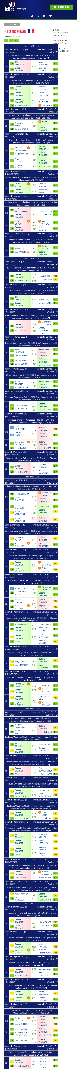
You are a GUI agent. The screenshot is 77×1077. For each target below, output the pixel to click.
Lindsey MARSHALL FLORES (43, 330)
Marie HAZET (20, 448)
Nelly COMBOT (21, 661)
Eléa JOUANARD (21, 355)
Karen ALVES (20, 248)
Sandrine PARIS (21, 818)
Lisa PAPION (47, 105)
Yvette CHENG (46, 925)
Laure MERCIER (21, 665)
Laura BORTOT (46, 506)
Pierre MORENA (46, 349)
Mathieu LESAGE (22, 494)
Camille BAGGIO (21, 129)
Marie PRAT (48, 214)
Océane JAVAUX (46, 969)
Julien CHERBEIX (46, 744)
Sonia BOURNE (46, 922)
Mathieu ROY (20, 624)
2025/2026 (21, 9)
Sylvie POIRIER (46, 953)
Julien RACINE (47, 624)
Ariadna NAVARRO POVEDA (43, 947)
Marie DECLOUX (22, 280)
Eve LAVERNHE (21, 796)
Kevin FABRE (47, 685)
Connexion (61, 7)
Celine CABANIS (46, 299)
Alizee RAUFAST (46, 877)
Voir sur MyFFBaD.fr (61, 51)
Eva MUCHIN (47, 279)
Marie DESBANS (22, 105)
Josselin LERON (46, 211)
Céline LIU (19, 641)
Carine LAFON (47, 774)
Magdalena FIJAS (22, 153)
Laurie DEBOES (46, 276)
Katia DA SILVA (21, 330)
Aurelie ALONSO (22, 894)
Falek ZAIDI (48, 818)
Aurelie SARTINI (46, 303)
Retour (13, 24)
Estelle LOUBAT (21, 364)
